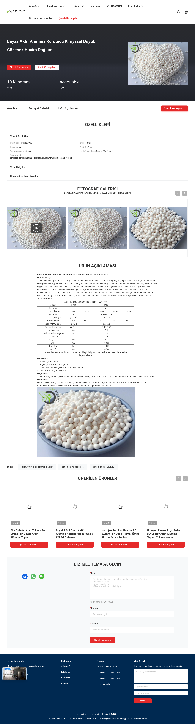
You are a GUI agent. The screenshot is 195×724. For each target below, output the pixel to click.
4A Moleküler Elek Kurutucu (109, 679)
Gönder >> (143, 701)
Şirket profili (66, 666)
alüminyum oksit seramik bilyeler (37, 467)
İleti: (93, 573)
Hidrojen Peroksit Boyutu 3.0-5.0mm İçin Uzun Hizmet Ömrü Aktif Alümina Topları (120, 534)
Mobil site (96, 714)
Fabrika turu (66, 672)
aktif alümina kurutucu (103, 467)
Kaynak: (95, 608)
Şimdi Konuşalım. (19, 67)
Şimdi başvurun (102, 640)
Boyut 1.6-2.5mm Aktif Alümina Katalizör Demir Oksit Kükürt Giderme (74, 534)
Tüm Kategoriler (104, 684)
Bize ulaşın (65, 683)
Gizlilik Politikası (112, 714)
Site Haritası (81, 714)
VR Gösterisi (114, 6)
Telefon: (95, 623)
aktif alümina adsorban (73, 467)
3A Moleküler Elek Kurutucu (109, 673)
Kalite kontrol (66, 678)
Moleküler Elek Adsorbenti (108, 667)
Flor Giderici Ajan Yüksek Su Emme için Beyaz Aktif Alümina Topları (27, 534)
